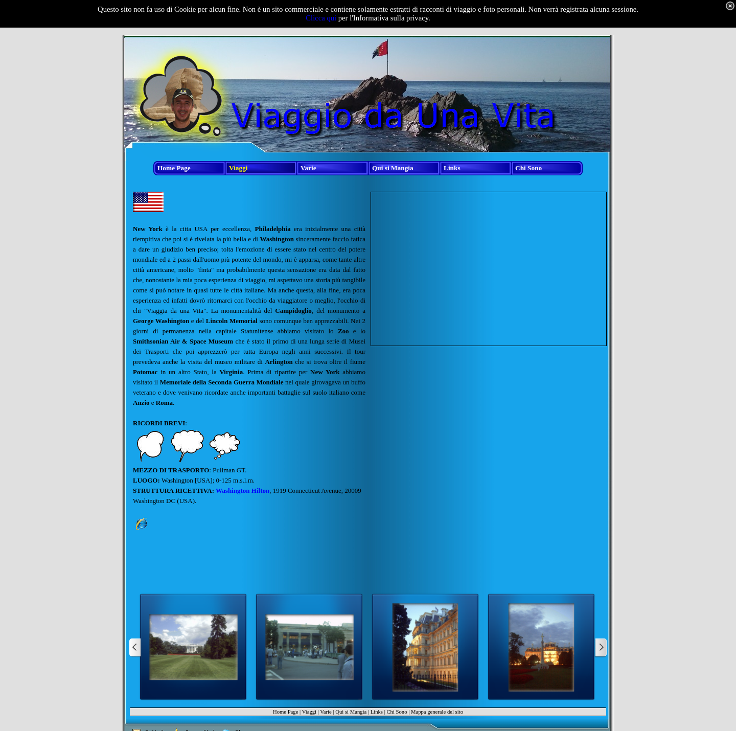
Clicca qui (321, 18)
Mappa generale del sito (437, 712)
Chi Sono (396, 712)
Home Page (285, 712)
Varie (325, 712)
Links (377, 712)
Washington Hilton (242, 490)
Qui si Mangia (350, 712)
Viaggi (309, 712)
